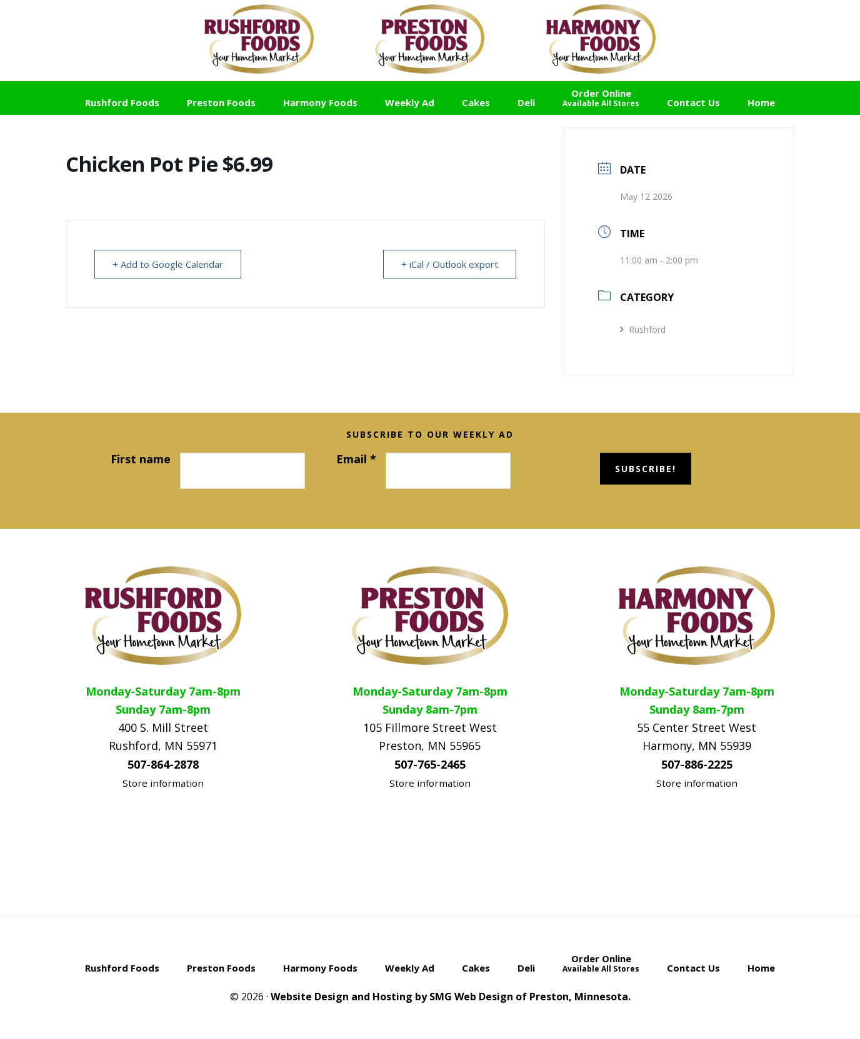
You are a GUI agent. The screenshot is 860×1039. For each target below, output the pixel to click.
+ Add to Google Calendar (167, 264)
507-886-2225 (696, 764)
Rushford (643, 329)
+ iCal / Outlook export (449, 264)
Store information (163, 783)
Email (356, 459)
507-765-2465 (430, 764)
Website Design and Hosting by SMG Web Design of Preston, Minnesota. (451, 996)
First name (141, 459)
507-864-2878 (163, 764)
